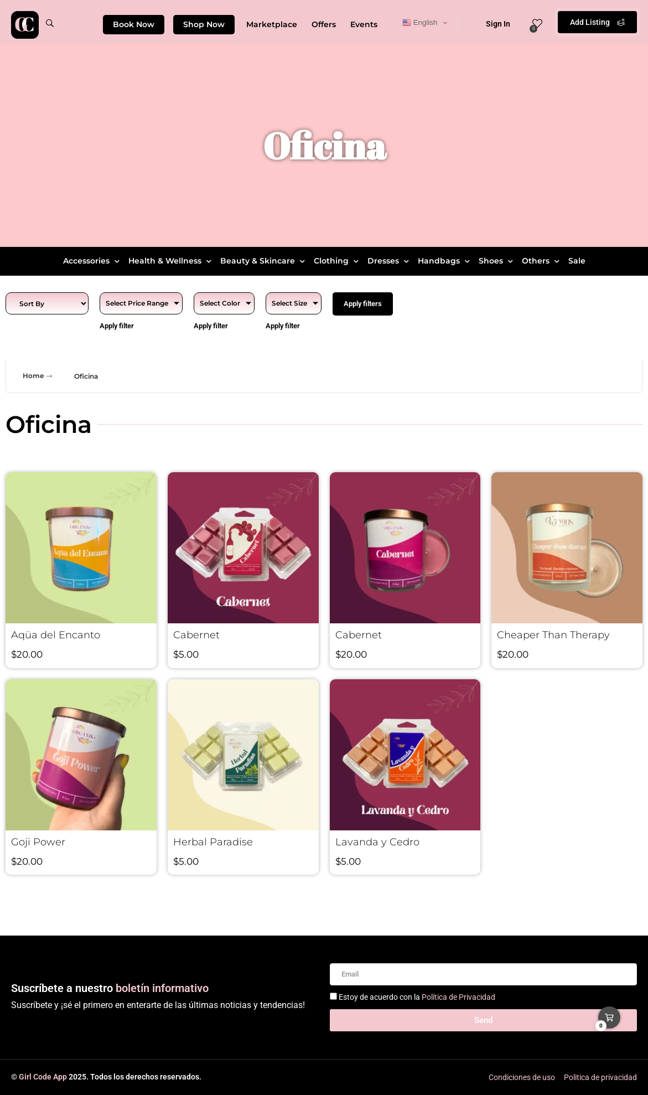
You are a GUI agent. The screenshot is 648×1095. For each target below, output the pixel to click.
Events (363, 24)
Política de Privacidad (458, 997)
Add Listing (597, 22)
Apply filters (363, 303)
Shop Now (204, 24)
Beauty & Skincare (264, 261)
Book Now (133, 24)
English (419, 22)
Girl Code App (43, 1076)
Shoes (497, 261)
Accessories (92, 261)
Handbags (445, 261)
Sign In (490, 23)
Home (39, 375)
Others (542, 261)
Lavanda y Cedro (377, 842)
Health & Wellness (171, 261)
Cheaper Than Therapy (553, 635)
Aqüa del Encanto (55, 635)
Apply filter (117, 326)
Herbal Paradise (213, 842)
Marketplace (271, 24)
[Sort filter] (47, 303)
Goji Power (38, 842)
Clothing (337, 261)
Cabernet (196, 635)
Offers (324, 24)
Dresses (389, 261)
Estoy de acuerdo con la (417, 997)
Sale (576, 261)
